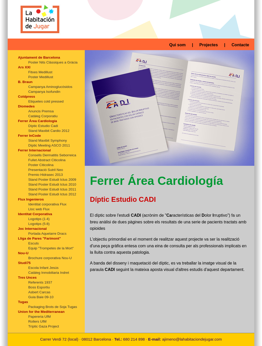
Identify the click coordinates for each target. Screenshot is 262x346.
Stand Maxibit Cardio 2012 (48, 131)
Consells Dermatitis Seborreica (52, 155)
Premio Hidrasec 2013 (45, 175)
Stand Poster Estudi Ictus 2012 (52, 194)
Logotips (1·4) (39, 219)
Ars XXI (24, 67)
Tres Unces (27, 277)
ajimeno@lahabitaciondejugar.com (192, 339)
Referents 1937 (40, 282)
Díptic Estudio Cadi (43, 126)
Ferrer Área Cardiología (37, 121)
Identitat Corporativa (35, 214)
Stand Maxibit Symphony (47, 140)
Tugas (23, 302)
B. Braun (25, 82)
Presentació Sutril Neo (45, 170)
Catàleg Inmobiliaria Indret (48, 273)
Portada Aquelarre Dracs (47, 233)
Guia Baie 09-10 (40, 297)
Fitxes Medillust (40, 72)
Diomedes (26, 106)
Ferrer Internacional (34, 150)
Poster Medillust (40, 77)
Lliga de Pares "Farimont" (39, 238)
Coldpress (26, 96)
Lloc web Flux (39, 209)
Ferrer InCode (29, 136)
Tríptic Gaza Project (43, 326)
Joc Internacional (32, 229)
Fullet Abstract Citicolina (47, 160)
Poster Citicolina (40, 165)
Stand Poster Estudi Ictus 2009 (52, 179)
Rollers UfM (37, 321)
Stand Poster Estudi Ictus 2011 (52, 189)
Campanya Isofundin (44, 92)
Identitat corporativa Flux (47, 204)
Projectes (208, 45)
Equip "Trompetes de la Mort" (51, 248)
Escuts (33, 243)
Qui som (177, 45)
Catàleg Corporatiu (43, 116)
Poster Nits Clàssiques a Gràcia (53, 62)
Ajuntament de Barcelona (39, 57)
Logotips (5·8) (39, 224)
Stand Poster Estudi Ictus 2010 (52, 184)
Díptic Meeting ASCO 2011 (49, 145)
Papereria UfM (39, 316)
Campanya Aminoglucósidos (50, 87)
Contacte (240, 45)
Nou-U (23, 253)
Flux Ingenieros (31, 199)
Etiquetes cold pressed (46, 101)
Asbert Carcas (39, 292)
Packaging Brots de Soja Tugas (52, 307)
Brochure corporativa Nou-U (50, 258)
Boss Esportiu (39, 287)
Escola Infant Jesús (43, 268)
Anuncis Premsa (41, 111)
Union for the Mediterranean (41, 312)
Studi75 (24, 263)
